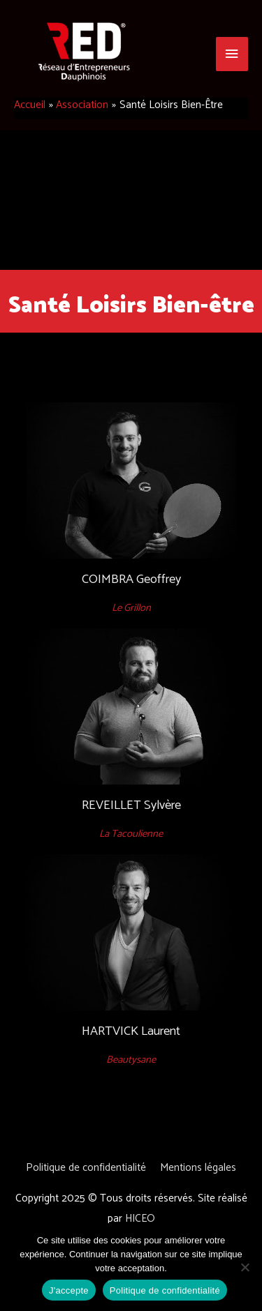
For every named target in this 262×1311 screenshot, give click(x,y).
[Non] (245, 1267)
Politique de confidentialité (86, 1167)
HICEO (140, 1218)
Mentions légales (198, 1167)
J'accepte (69, 1290)
